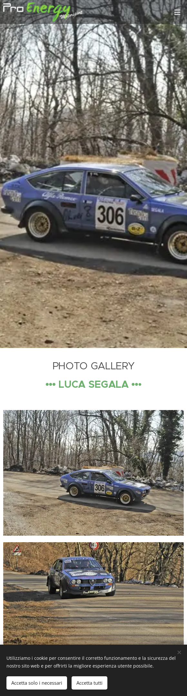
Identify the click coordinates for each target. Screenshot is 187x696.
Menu (177, 12)
